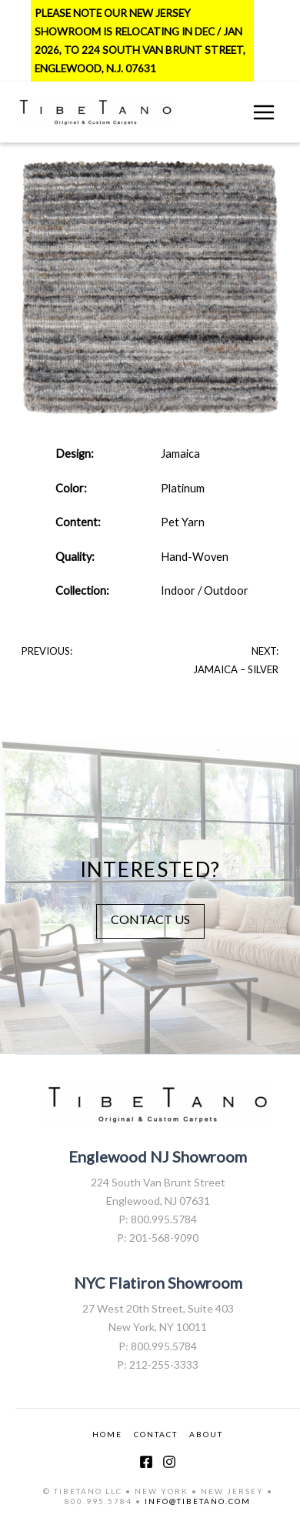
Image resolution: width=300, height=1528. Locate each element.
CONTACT (156, 1434)
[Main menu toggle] (264, 112)
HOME (107, 1434)
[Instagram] (169, 1462)
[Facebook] (146, 1462)
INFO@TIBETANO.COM (198, 1501)
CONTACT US (150, 919)
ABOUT (206, 1434)
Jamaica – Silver (235, 669)
